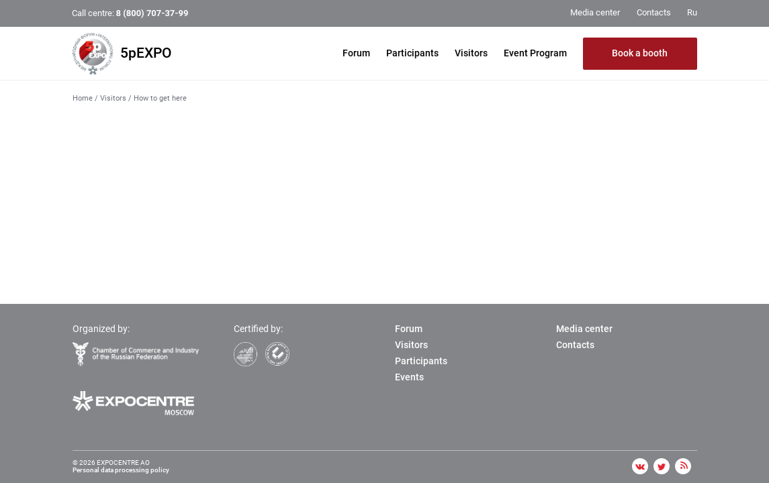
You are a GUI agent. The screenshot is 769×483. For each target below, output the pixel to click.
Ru (692, 12)
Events (409, 377)
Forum (356, 53)
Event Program (535, 53)
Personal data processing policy (121, 470)
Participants (412, 53)
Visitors (471, 53)
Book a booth (640, 53)
